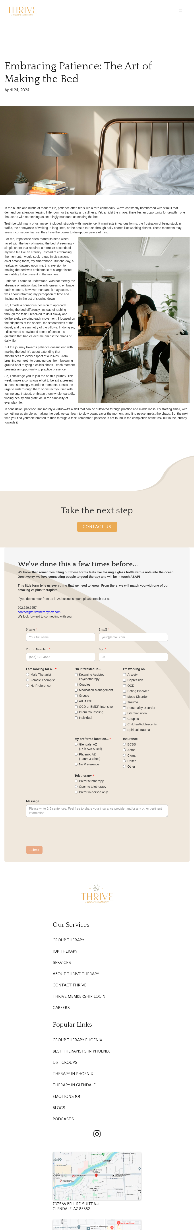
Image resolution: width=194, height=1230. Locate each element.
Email (103, 629)
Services (62, 962)
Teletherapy (83, 775)
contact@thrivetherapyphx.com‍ (39, 612)
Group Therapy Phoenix (77, 1040)
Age (101, 649)
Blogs (59, 1108)
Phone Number (37, 649)
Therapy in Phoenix (73, 1074)
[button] (180, 11)
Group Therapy (68, 940)
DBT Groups (65, 1062)
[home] (22, 10)
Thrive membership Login (79, 996)
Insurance (130, 739)
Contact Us (97, 526)
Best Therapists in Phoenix (81, 1051)
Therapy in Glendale (74, 1085)
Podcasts (63, 1119)
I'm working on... (135, 669)
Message (32, 801)
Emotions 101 (66, 1096)
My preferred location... (92, 739)
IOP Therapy (65, 951)
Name (30, 629)
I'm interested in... (88, 669)
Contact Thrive (69, 985)
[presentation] (59, 831)
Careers (61, 1007)
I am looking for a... (40, 669)
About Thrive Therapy (76, 974)
